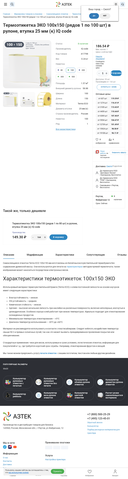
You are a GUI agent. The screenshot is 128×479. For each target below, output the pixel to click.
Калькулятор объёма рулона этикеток (78, 385)
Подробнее (117, 166)
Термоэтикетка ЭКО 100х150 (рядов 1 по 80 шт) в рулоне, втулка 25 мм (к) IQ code (45, 226)
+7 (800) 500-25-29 (98, 417)
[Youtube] (15, 449)
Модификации (35, 256)
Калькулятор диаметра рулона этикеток (110, 385)
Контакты (7, 464)
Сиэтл (109, 166)
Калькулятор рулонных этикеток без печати (46, 385)
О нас (5, 460)
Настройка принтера (55, 462)
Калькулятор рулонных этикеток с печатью (15, 385)
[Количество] (103, 73)
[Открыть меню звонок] (122, 4)
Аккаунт (115, 473)
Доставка (7, 467)
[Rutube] (10, 449)
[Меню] (5, 4)
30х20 (5, 371)
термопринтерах (75, 268)
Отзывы (122, 256)
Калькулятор (93, 429)
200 (82, 70)
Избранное (89, 473)
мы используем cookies (19, 473)
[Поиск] (12, 4)
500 (71, 76)
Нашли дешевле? (100, 57)
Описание (8, 256)
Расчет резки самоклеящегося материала (110, 398)
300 (60, 76)
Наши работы (103, 153)
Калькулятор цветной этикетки (77, 398)
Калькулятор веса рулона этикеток (46, 398)
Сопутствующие (96, 256)
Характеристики (64, 256)
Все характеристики (66, 129)
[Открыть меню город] (115, 4)
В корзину (116, 73)
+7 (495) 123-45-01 (98, 421)
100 (70, 70)
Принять (57, 471)
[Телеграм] (5, 449)
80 (60, 70)
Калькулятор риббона (15, 398)
